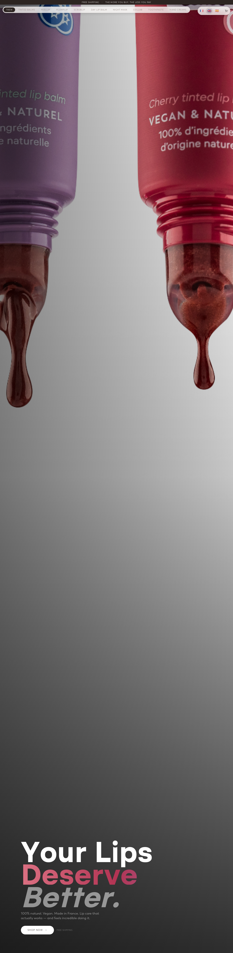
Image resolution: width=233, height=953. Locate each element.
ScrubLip (79, 10)
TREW (9, 10)
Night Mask (120, 10)
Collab (137, 10)
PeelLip (45, 10)
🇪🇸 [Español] (217, 11)
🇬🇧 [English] (209, 11)
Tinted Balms (26, 10)
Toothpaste (156, 10)
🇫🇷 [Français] (201, 11)
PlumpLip (62, 10)
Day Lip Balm (99, 10)
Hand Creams (178, 10)
